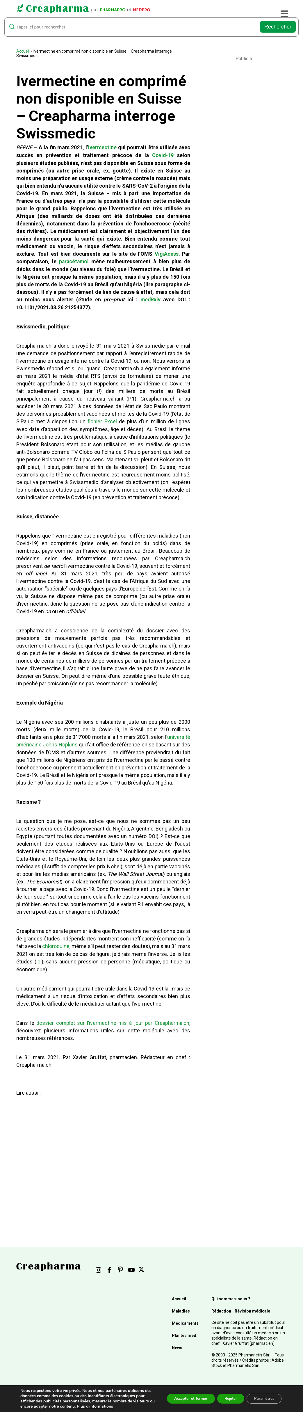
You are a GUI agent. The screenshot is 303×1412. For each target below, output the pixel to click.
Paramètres (262, 1398)
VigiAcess (166, 253)
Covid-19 (163, 155)
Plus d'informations (117, 1406)
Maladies (181, 1308)
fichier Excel (102, 420)
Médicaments (185, 1321)
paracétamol (74, 261)
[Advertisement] (101, 1153)
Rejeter (225, 1398)
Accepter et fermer (182, 1398)
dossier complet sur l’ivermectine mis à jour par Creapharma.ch (112, 1021)
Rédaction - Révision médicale (240, 1308)
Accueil (23, 51)
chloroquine (55, 944)
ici (39, 959)
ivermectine (102, 147)
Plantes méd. (184, 1333)
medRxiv (150, 299)
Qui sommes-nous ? (230, 1296)
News (177, 1345)
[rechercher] (134, 26)
